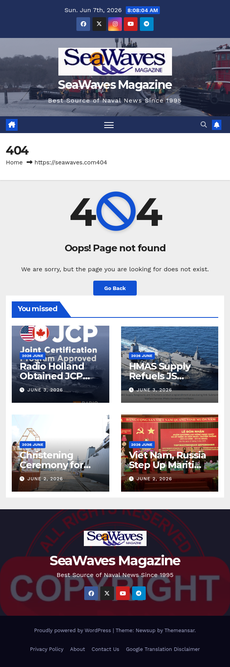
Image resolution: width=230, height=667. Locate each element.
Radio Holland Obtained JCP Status (52, 376)
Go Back (115, 288)
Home (14, 162)
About (77, 649)
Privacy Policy (46, 649)
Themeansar (180, 630)
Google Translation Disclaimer (163, 649)
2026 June (32, 355)
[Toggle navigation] (109, 124)
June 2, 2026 (45, 478)
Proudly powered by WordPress (73, 630)
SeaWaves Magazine (115, 85)
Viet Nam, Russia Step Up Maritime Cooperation (169, 464)
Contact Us (106, 649)
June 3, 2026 (45, 390)
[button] (204, 124)
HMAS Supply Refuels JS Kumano (159, 376)
